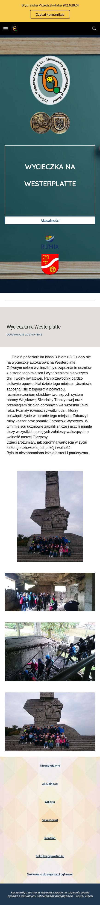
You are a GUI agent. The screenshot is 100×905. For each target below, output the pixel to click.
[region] (50, 11)
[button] (5, 28)
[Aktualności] (50, 220)
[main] (50, 180)
